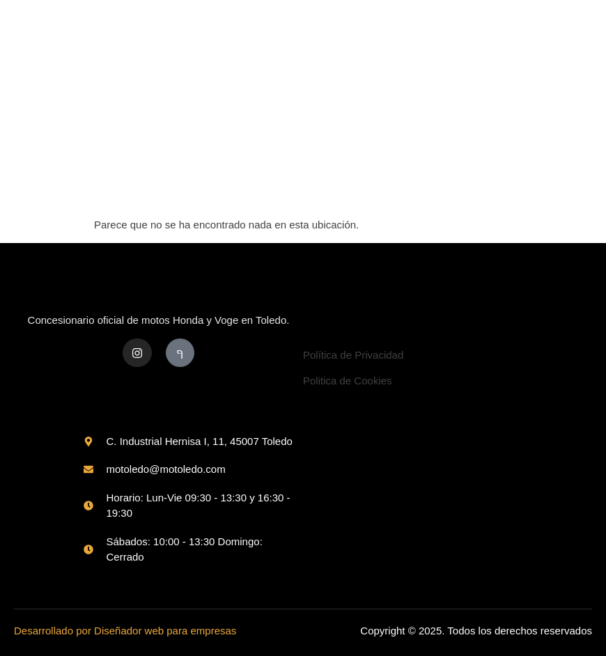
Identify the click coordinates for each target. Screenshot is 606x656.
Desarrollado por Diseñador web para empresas (125, 631)
